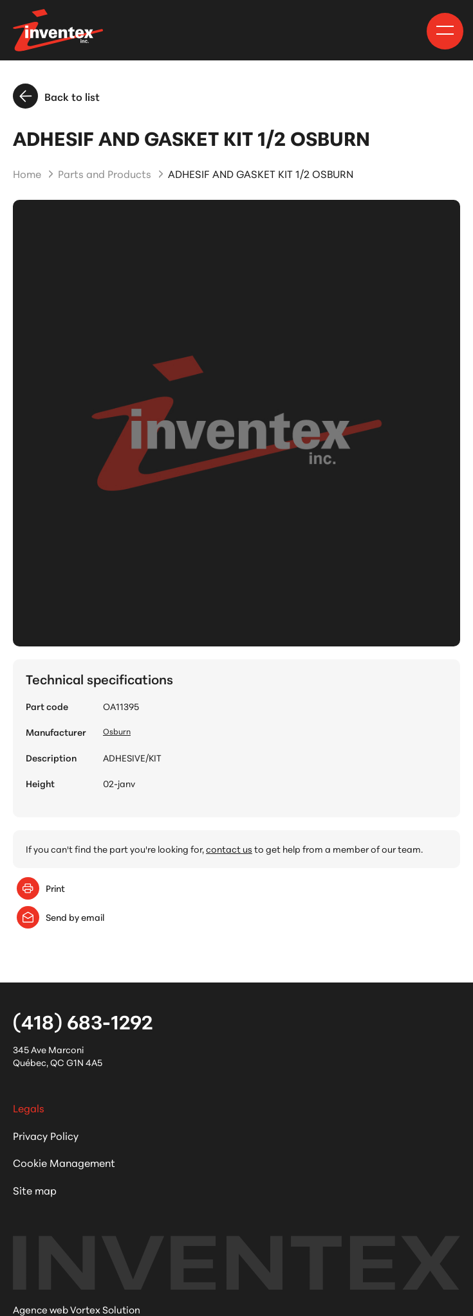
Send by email (60, 917)
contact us (229, 848)
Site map (35, 1189)
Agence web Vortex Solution (76, 1309)
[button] (445, 30)
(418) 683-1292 (83, 1021)
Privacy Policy (46, 1135)
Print (41, 888)
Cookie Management (64, 1162)
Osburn (117, 730)
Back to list (56, 96)
